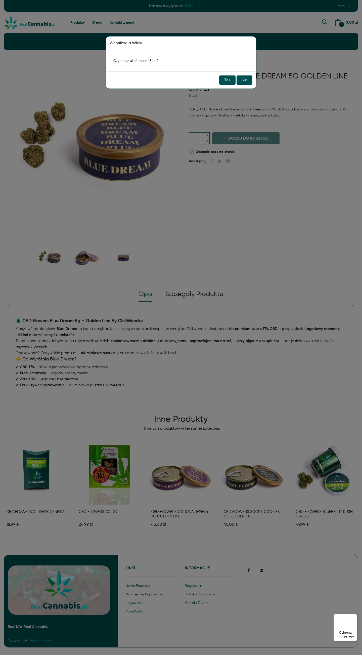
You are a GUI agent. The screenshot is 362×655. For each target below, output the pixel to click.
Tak (227, 80)
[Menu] (354, 617)
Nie (244, 80)
